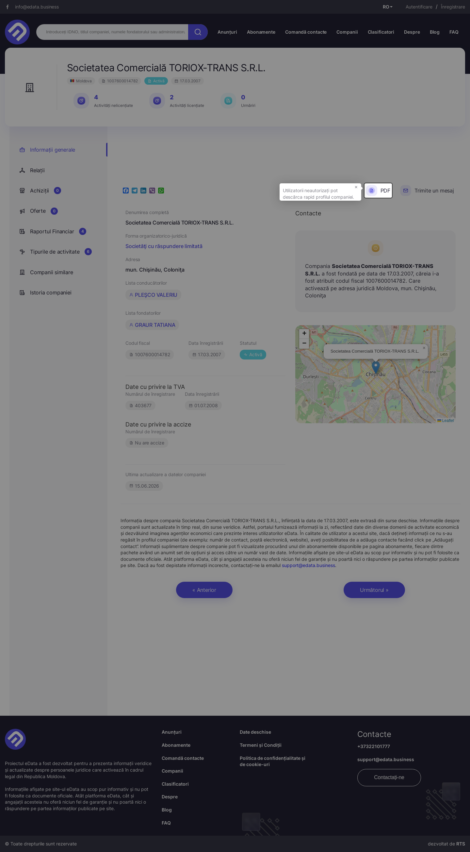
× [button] (356, 186)
